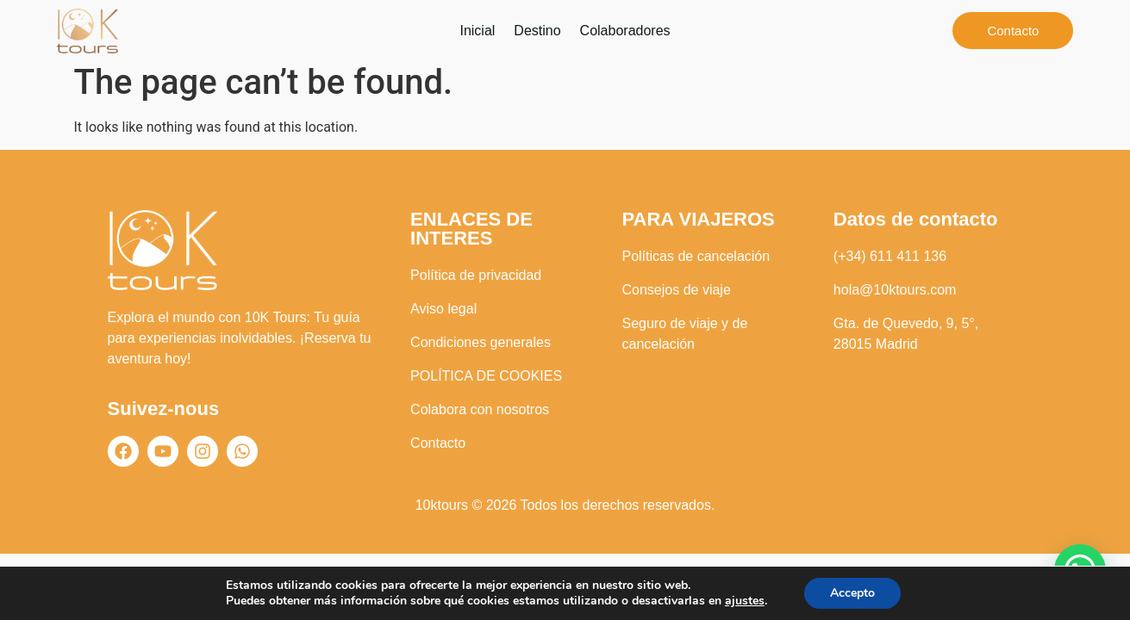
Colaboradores (625, 30)
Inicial (477, 30)
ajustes (745, 601)
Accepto (852, 593)
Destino (537, 30)
